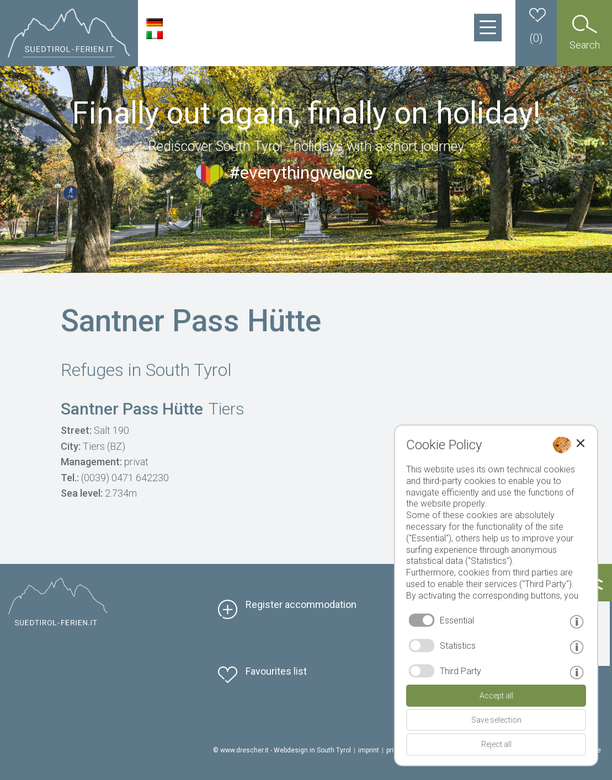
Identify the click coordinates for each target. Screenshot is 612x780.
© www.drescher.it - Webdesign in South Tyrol (282, 750)
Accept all (496, 695)
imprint (368, 750)
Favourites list (276, 671)
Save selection (496, 720)
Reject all (496, 744)
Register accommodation (301, 604)
